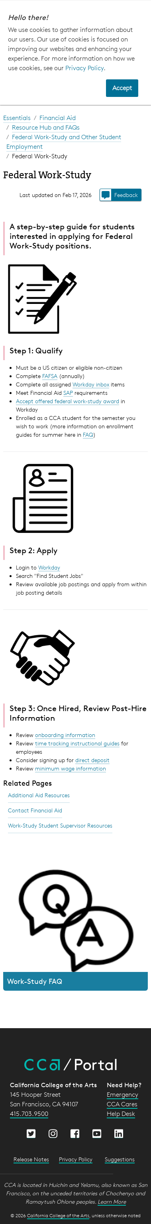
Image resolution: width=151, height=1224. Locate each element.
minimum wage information (70, 768)
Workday (49, 567)
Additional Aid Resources (39, 795)
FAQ (88, 434)
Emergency (122, 1094)
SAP (68, 392)
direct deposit (92, 760)
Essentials (17, 118)
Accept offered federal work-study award (67, 401)
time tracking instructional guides (77, 743)
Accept (122, 88)
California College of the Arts (58, 1215)
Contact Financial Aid (35, 810)
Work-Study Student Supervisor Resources (60, 825)
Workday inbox (91, 384)
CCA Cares (122, 1104)
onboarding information (65, 734)
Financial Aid (57, 118)
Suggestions (120, 1159)
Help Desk (121, 1114)
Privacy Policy (84, 68)
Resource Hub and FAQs (46, 127)
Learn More (112, 1201)
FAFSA (49, 376)
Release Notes (31, 1159)
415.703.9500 (29, 1114)
